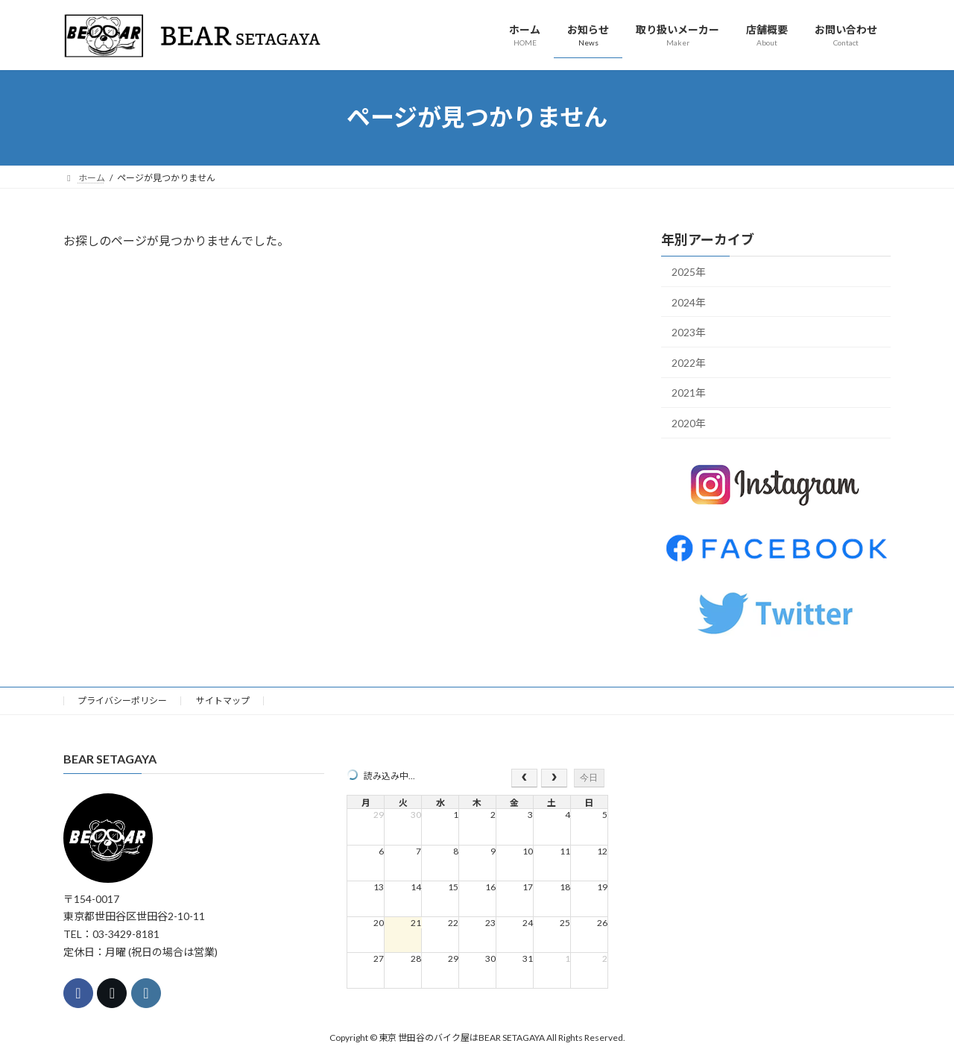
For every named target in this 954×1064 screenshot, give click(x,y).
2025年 (689, 271)
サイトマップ (223, 700)
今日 (589, 777)
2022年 (689, 362)
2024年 (689, 301)
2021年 (689, 392)
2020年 (689, 423)
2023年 (689, 332)
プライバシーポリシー (122, 700)
